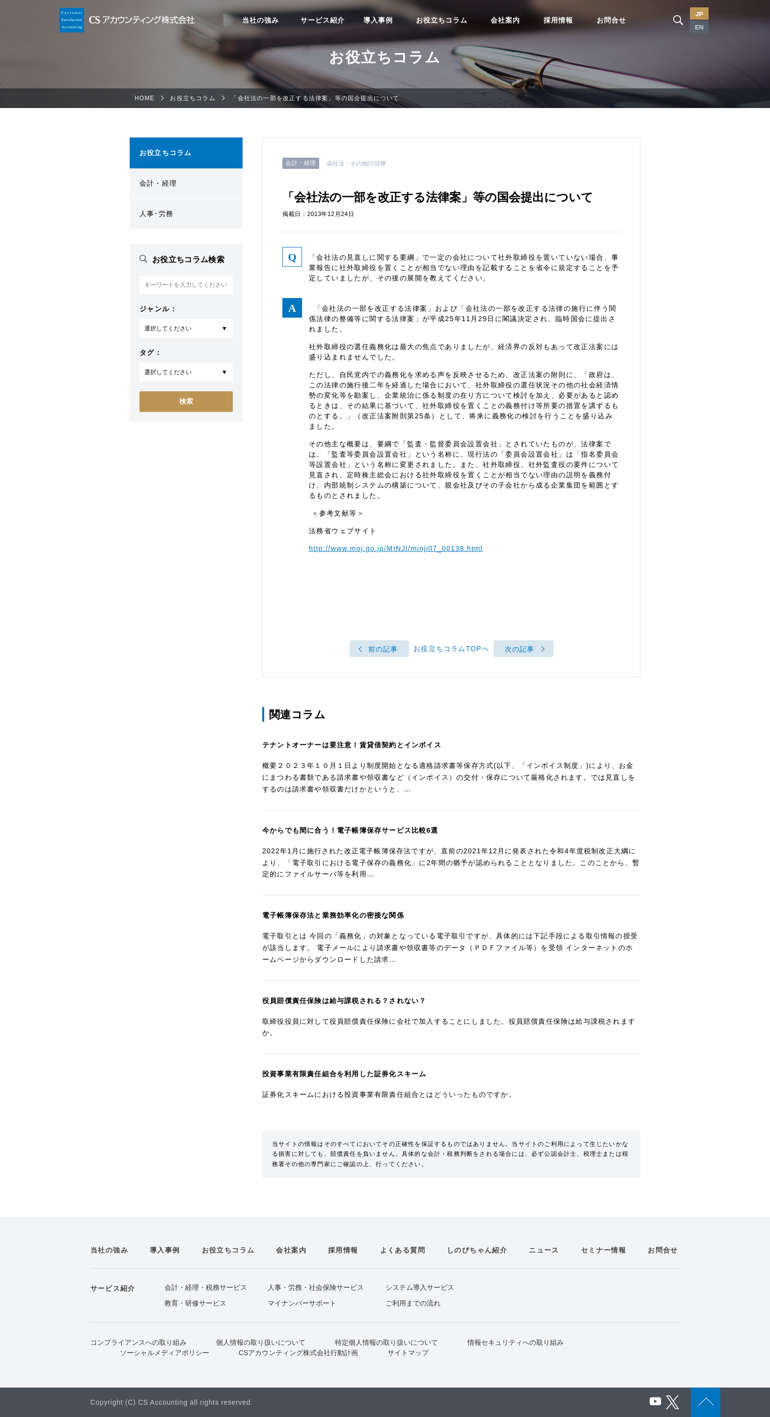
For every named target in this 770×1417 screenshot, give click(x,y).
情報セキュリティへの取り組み (516, 1342)
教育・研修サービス (195, 1303)
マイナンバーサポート (302, 1303)
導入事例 (378, 20)
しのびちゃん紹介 (477, 1250)
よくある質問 (402, 1250)
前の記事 (383, 649)
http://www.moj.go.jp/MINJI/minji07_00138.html (396, 548)
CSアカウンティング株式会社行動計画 (298, 1353)
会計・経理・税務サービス (206, 1287)
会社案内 (505, 20)
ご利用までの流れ (412, 1303)
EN (699, 27)
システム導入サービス (419, 1287)
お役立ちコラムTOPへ (451, 649)
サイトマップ (408, 1353)
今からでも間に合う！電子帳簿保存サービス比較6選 (350, 830)
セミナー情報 (603, 1250)
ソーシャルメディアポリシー (164, 1353)
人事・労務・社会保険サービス (316, 1287)
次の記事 (520, 649)
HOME (145, 98)
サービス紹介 (323, 20)
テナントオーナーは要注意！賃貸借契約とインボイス (351, 745)
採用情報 (558, 20)
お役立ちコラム (442, 20)
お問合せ (611, 20)
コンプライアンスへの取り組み (138, 1342)
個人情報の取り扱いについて (260, 1342)
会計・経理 (158, 183)
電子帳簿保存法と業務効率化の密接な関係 (333, 915)
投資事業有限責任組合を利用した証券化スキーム (344, 1074)
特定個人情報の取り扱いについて (386, 1342)
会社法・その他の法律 (356, 163)
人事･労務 (156, 214)
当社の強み (260, 20)
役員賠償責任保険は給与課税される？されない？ (344, 1001)
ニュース (544, 1250)
